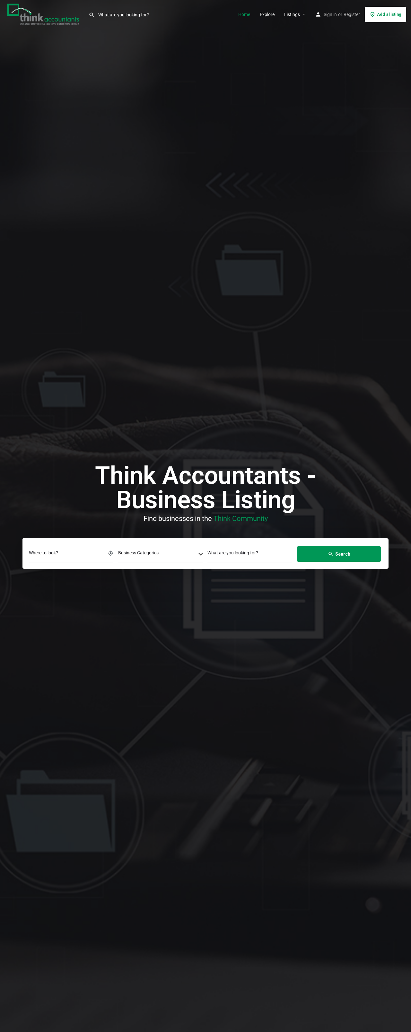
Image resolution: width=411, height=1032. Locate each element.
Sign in (330, 14)
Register (352, 14)
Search (339, 554)
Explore (267, 14)
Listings (292, 14)
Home (244, 14)
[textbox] (160, 554)
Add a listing (385, 14)
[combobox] (160, 554)
